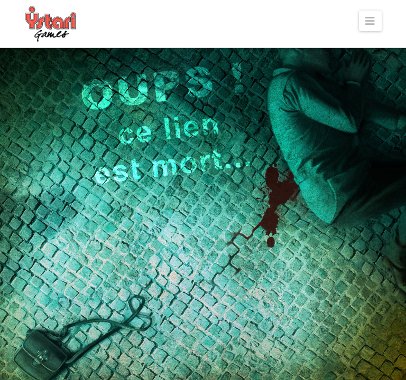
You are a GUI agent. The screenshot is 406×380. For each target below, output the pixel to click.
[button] (370, 21)
